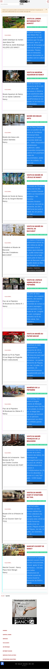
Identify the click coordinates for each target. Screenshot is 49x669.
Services (5, 638)
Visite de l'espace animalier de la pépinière (34, 282)
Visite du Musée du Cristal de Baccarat (35, 228)
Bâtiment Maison (7, 651)
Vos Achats (6, 642)
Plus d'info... (8, 35)
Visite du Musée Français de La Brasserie (33, 438)
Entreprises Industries (9, 659)
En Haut (24, 665)
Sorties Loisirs (7, 634)
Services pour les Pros (9, 655)
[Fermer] (46, 9)
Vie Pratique (6, 646)
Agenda (5, 630)
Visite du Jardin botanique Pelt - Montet (34, 21)
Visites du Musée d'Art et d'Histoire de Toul (35, 495)
